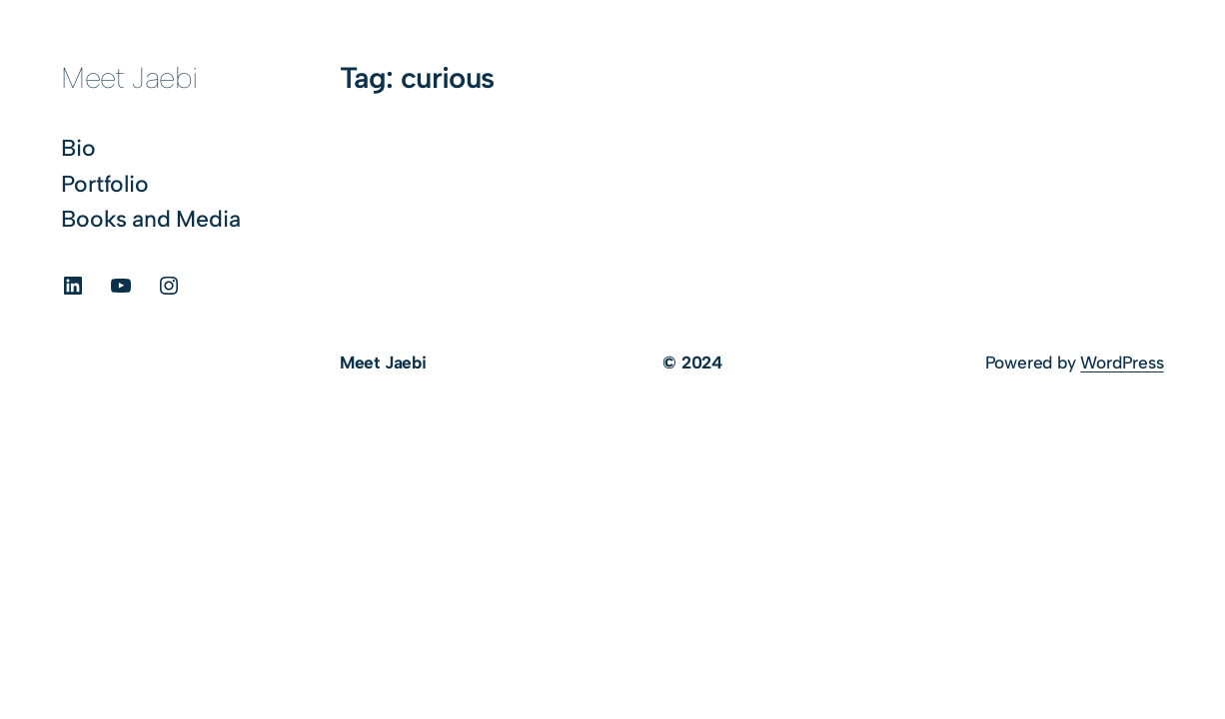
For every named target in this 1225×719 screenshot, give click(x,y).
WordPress (1121, 362)
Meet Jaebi (129, 77)
